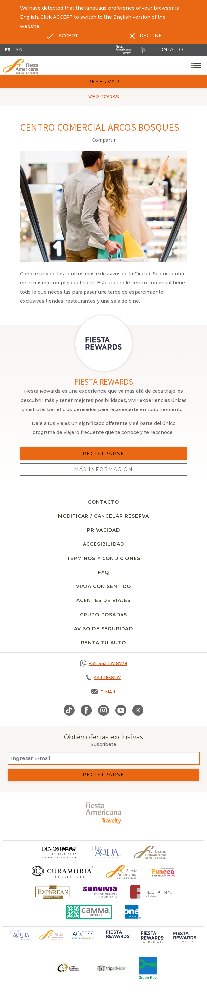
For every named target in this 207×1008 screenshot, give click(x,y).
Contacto (103, 502)
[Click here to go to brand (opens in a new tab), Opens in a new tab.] (163, 872)
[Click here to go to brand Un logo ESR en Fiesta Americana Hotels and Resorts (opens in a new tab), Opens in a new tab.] (67, 968)
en (19, 50)
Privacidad (103, 530)
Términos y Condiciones (103, 558)
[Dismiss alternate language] (146, 36)
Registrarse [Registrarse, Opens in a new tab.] (103, 454)
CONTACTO (169, 50)
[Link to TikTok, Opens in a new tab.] (69, 710)
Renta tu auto (103, 643)
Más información (103, 469)
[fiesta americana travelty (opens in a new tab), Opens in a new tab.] (103, 813)
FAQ (103, 572)
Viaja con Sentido (103, 586)
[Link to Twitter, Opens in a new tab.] (137, 710)
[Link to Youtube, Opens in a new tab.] (120, 710)
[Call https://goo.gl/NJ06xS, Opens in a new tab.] (103, 663)
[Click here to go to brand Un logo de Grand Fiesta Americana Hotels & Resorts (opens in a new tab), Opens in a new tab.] (151, 852)
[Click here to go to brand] (59, 852)
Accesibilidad (103, 544)
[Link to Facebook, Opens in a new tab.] (86, 710)
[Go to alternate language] (62, 35)
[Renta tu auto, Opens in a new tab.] (143, 50)
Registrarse (103, 775)
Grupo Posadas (103, 615)
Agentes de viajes (103, 600)
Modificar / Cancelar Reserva (103, 516)
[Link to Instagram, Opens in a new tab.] (103, 710)
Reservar (103, 82)
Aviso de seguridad (103, 629)
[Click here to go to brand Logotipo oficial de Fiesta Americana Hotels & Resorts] (122, 872)
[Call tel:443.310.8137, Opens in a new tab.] (103, 677)
